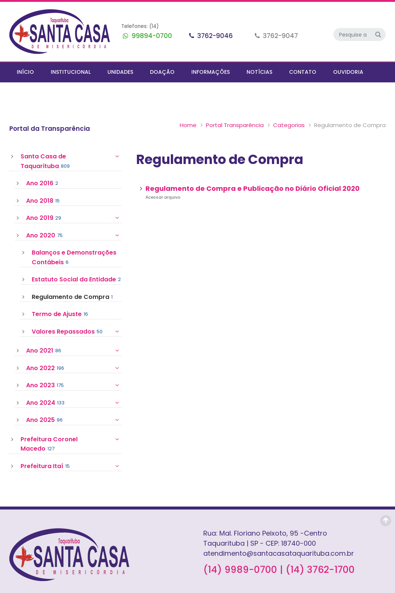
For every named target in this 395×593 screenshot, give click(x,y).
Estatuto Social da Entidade (76, 259)
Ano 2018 (43, 181)
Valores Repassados (76, 311)
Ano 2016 (42, 163)
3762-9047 (279, 35)
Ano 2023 (73, 365)
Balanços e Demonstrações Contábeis (74, 237)
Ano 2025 (73, 400)
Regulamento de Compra (72, 277)
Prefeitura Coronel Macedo (71, 423)
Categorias (209, 105)
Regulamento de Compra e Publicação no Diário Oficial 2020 (252, 168)
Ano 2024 (73, 383)
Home (108, 105)
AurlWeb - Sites (368, 586)
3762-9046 (214, 35)
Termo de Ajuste (60, 294)
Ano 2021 (73, 330)
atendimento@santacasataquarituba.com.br (278, 533)
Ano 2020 (73, 215)
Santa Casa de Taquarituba (71, 141)
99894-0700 (151, 35)
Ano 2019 (73, 198)
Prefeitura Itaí (71, 446)
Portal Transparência (155, 105)
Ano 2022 (73, 348)
